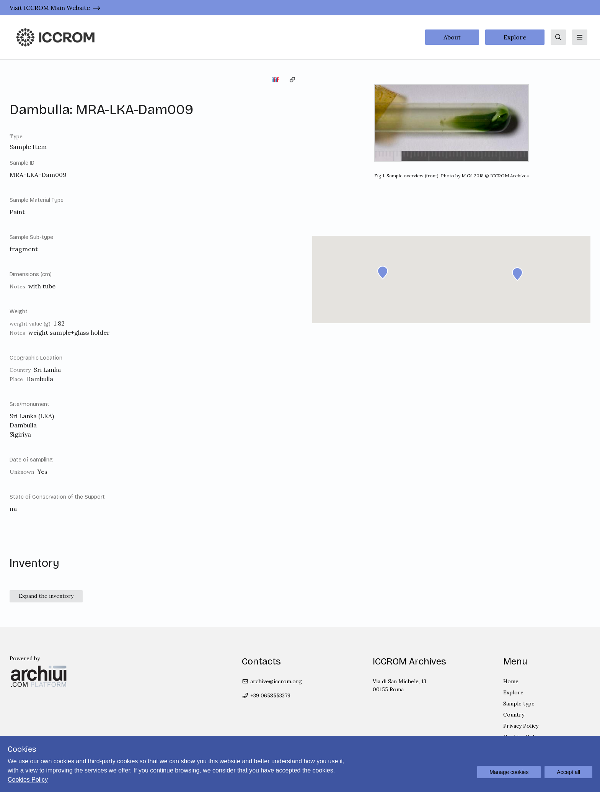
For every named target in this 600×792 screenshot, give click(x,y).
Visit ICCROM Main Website (50, 7)
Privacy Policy (520, 725)
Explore (515, 37)
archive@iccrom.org (272, 681)
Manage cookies (508, 772)
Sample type (519, 703)
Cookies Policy (28, 779)
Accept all (568, 772)
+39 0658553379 (266, 695)
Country (513, 714)
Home (510, 681)
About (452, 37)
